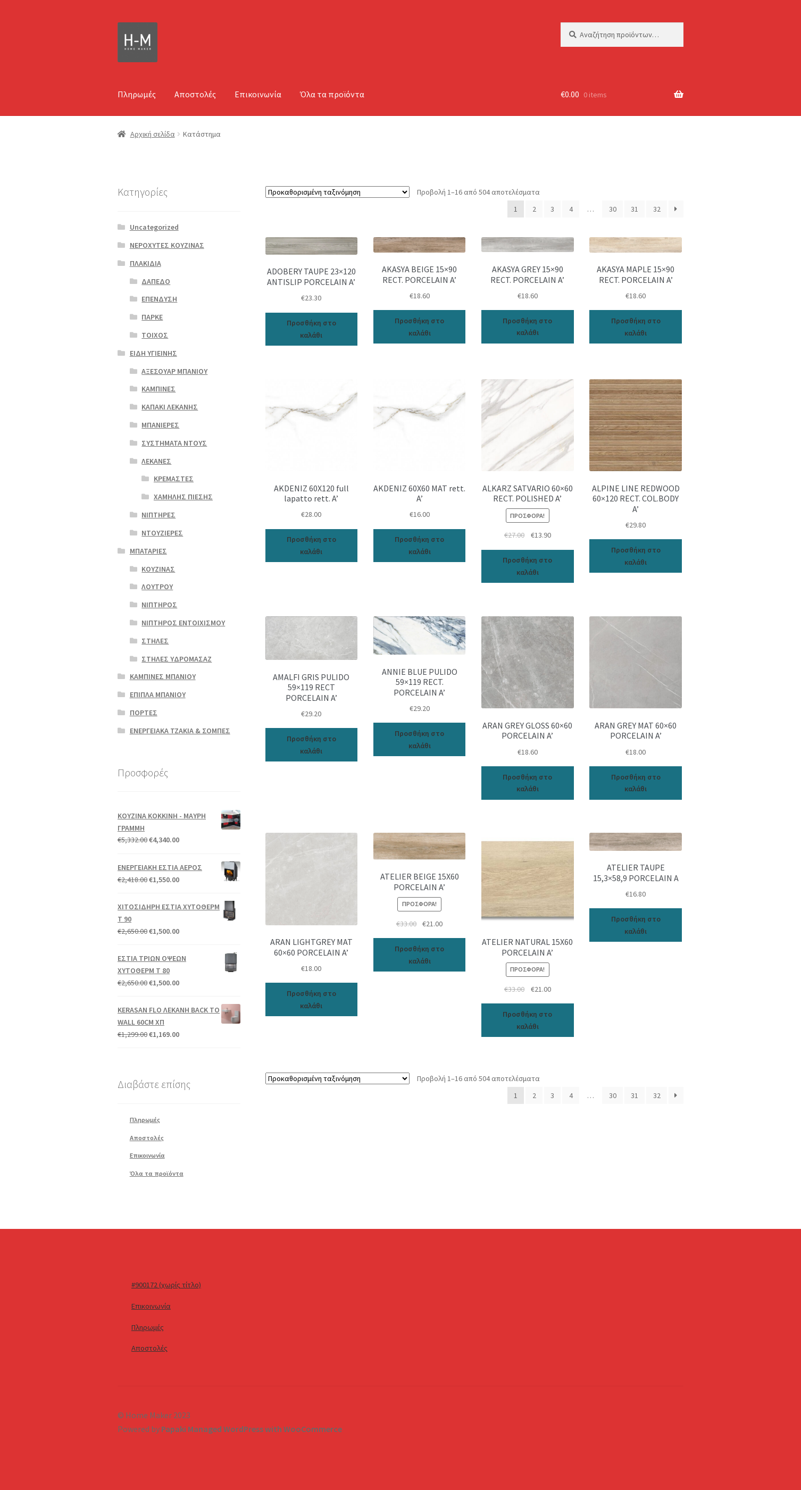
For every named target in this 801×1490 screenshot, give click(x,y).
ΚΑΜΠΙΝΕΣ (158, 389)
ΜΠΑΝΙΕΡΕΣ (160, 425)
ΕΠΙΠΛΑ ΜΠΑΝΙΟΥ (158, 694)
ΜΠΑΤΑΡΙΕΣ (148, 551)
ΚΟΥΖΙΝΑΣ (158, 569)
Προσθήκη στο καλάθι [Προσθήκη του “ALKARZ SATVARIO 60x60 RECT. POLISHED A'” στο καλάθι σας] (527, 566)
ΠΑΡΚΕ (152, 317)
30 (612, 209)
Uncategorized (154, 227)
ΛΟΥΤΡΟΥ (157, 586)
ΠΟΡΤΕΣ (143, 712)
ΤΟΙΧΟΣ (154, 335)
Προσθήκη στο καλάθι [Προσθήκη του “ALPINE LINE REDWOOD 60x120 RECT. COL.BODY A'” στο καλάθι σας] (636, 556)
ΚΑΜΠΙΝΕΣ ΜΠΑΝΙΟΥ (163, 676)
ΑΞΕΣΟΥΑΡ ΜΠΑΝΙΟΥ (174, 371)
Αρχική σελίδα (152, 134)
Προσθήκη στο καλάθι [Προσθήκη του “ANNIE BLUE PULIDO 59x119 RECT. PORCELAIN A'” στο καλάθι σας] (419, 739)
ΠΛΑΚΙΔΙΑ (145, 263)
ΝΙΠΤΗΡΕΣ (158, 515)
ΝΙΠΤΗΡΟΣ (159, 604)
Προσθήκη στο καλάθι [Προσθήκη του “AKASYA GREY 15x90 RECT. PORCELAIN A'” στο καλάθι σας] (527, 327)
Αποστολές (195, 94)
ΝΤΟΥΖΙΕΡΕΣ (162, 533)
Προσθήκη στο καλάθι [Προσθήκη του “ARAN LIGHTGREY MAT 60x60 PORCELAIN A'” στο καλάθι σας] (311, 999)
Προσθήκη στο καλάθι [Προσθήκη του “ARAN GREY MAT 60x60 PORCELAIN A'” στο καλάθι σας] (636, 783)
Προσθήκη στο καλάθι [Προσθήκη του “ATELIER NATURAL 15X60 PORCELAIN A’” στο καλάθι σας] (527, 1020)
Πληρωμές (137, 94)
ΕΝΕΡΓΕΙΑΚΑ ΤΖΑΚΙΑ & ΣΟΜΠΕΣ (180, 730)
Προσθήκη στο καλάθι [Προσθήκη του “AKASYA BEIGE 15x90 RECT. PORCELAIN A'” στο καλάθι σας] (419, 327)
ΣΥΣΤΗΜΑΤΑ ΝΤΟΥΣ (174, 443)
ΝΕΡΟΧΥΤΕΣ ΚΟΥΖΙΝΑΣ (167, 245)
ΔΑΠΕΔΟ (155, 281)
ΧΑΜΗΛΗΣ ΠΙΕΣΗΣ (183, 496)
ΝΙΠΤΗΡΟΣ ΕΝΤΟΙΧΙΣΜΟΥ (183, 622)
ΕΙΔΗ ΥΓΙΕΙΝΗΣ (153, 353)
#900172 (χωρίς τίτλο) (166, 1285)
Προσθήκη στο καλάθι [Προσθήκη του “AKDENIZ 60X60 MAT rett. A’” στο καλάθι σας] (419, 545)
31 (634, 209)
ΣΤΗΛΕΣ (155, 641)
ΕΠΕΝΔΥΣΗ (159, 299)
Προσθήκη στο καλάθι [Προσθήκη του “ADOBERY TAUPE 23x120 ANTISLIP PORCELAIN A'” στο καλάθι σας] (311, 329)
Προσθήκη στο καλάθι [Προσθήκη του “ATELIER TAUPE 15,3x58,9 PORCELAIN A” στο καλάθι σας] (636, 925)
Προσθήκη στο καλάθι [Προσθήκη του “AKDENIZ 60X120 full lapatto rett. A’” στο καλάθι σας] (311, 545)
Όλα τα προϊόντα (332, 94)
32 (657, 209)
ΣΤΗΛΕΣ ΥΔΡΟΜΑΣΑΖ (176, 659)
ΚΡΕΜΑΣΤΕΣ (174, 478)
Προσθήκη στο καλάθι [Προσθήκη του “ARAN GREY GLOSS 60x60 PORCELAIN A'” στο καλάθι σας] (527, 783)
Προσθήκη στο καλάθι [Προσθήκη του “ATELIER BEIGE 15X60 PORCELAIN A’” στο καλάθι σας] (419, 955)
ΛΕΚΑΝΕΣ (156, 461)
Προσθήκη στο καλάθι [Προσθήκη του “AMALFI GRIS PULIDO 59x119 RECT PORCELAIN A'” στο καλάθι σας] (311, 745)
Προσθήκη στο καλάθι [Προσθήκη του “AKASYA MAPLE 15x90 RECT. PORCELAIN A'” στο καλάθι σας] (636, 327)
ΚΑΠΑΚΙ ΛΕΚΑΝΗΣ (169, 407)
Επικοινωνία (258, 94)
